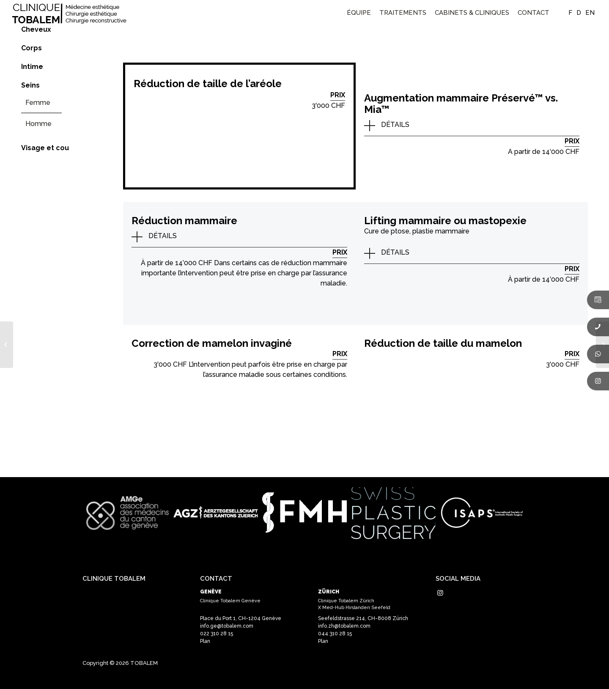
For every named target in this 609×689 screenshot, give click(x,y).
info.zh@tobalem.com (344, 626)
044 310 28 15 (335, 634)
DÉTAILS (395, 125)
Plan (205, 641)
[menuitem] (359, 12)
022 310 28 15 (216, 634)
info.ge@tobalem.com (226, 626)
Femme (37, 103)
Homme (38, 124)
